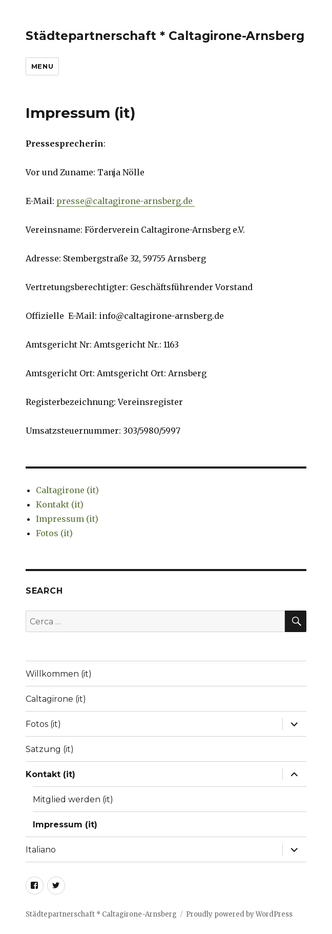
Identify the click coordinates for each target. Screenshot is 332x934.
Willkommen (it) (59, 674)
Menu (42, 66)
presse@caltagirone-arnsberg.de (125, 201)
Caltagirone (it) (67, 490)
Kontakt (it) (60, 504)
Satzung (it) (50, 749)
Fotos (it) (54, 533)
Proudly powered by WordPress (239, 914)
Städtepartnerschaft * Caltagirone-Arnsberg (165, 36)
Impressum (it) (67, 519)
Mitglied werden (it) (73, 799)
